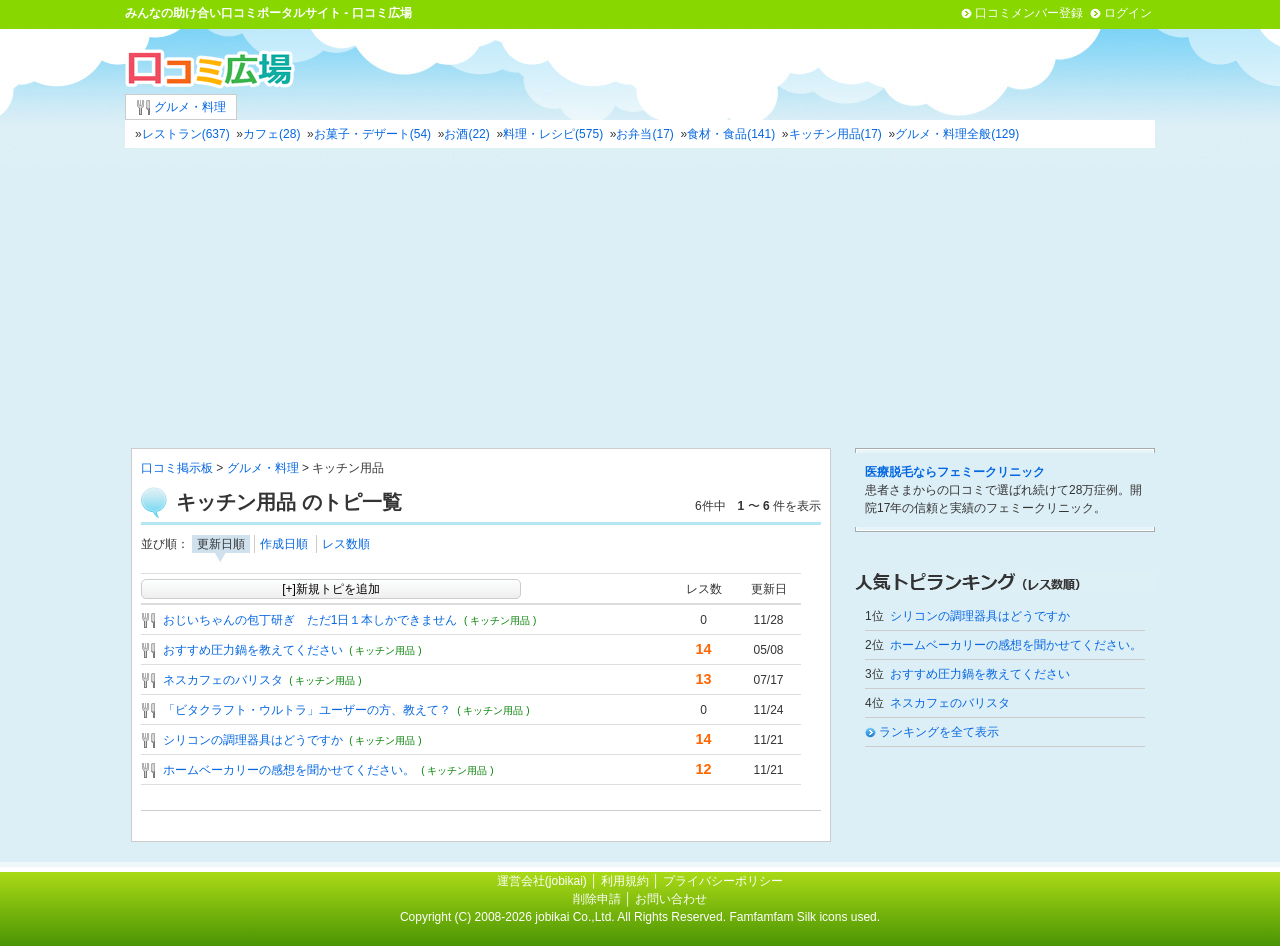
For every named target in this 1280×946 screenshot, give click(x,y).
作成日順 (284, 544)
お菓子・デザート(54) (372, 134)
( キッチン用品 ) (500, 620)
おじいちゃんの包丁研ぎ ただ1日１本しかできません (310, 620)
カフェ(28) (271, 134)
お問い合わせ (671, 899)
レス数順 (346, 544)
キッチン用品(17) (835, 134)
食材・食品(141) (731, 134)
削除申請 (597, 899)
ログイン (1128, 13)
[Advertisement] (640, 298)
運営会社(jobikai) (543, 881)
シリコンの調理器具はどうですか (253, 740)
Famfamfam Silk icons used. (804, 917)
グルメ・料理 (181, 107)
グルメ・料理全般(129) (957, 134)
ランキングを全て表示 (939, 732)
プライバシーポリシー (723, 881)
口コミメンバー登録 (1029, 13)
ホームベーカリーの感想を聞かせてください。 (289, 770)
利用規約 (625, 881)
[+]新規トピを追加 (331, 589)
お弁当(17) (644, 134)
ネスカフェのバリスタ (223, 680)
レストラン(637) (186, 134)
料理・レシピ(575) (553, 134)
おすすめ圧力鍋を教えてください (253, 650)
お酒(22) (466, 134)
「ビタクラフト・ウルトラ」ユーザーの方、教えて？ (307, 710)
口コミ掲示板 (177, 468)
